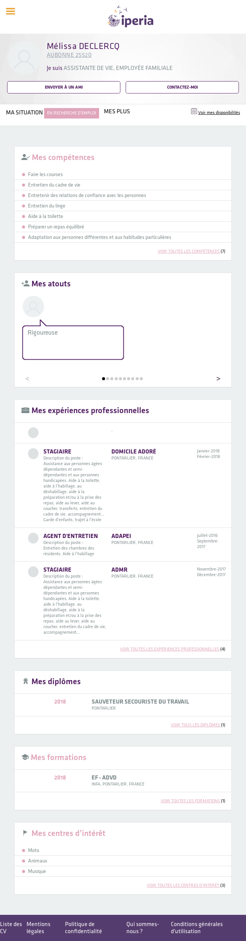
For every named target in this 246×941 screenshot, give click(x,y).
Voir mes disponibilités (219, 113)
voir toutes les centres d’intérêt (186, 885)
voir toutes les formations (193, 801)
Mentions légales (38, 928)
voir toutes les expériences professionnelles (172, 649)
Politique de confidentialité (83, 928)
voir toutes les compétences (191, 251)
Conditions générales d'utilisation (197, 928)
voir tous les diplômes (198, 725)
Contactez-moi (182, 87)
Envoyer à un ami (64, 87)
